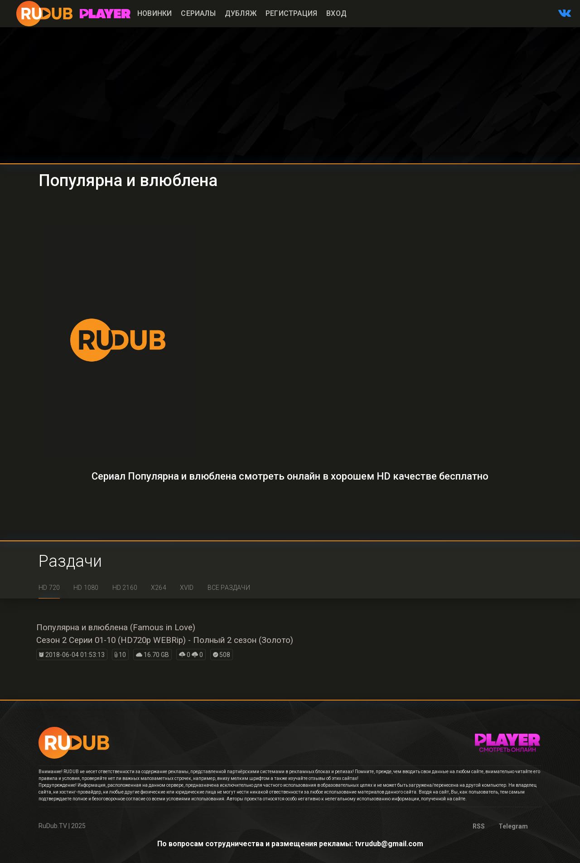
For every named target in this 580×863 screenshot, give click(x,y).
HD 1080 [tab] (85, 587)
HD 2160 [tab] (124, 587)
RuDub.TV (53, 825)
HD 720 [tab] (49, 587)
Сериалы (198, 13)
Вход (336, 13)
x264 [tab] (158, 587)
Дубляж (240, 13)
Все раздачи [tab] (229, 587)
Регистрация (291, 13)
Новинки (154, 13)
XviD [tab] (187, 587)
